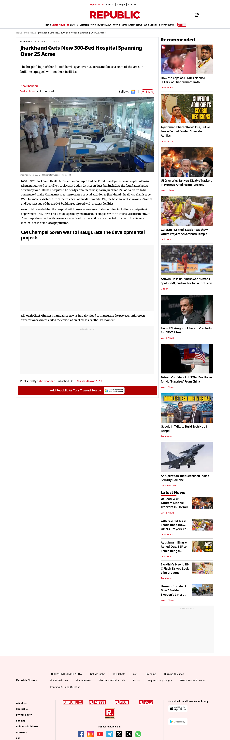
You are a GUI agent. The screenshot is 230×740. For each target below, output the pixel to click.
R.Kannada (133, 4)
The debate (119, 674)
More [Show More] (182, 24)
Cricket (164, 289)
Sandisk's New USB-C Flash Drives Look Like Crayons (175, 568)
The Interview (83, 680)
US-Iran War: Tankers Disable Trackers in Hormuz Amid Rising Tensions (186, 182)
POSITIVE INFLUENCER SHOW (66, 674)
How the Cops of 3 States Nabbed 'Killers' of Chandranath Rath (183, 80)
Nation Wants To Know (192, 680)
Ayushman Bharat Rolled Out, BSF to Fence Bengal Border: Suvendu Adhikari (185, 131)
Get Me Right (97, 674)
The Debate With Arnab (112, 680)
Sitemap (21, 721)
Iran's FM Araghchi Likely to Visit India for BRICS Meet (186, 330)
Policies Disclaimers (27, 726)
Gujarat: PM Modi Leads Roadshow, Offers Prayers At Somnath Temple (184, 232)
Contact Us (22, 709)
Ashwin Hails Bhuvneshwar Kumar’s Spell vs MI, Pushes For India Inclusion (186, 281)
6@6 (135, 674)
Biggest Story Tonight (160, 680)
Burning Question (174, 674)
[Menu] (195, 15)
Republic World (96, 4)
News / (20, 33)
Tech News (166, 436)
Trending (151, 674)
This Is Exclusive (59, 680)
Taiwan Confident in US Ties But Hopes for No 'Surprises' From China (186, 379)
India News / (30, 33)
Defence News (168, 485)
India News (27, 91)
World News (167, 190)
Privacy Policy (24, 715)
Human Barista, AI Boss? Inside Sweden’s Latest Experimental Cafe (174, 592)
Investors (21, 732)
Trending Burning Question (65, 687)
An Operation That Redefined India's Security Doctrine (185, 478)
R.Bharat (110, 4)
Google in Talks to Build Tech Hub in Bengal (184, 428)
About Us (21, 703)
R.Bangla (121, 4)
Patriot (136, 680)
